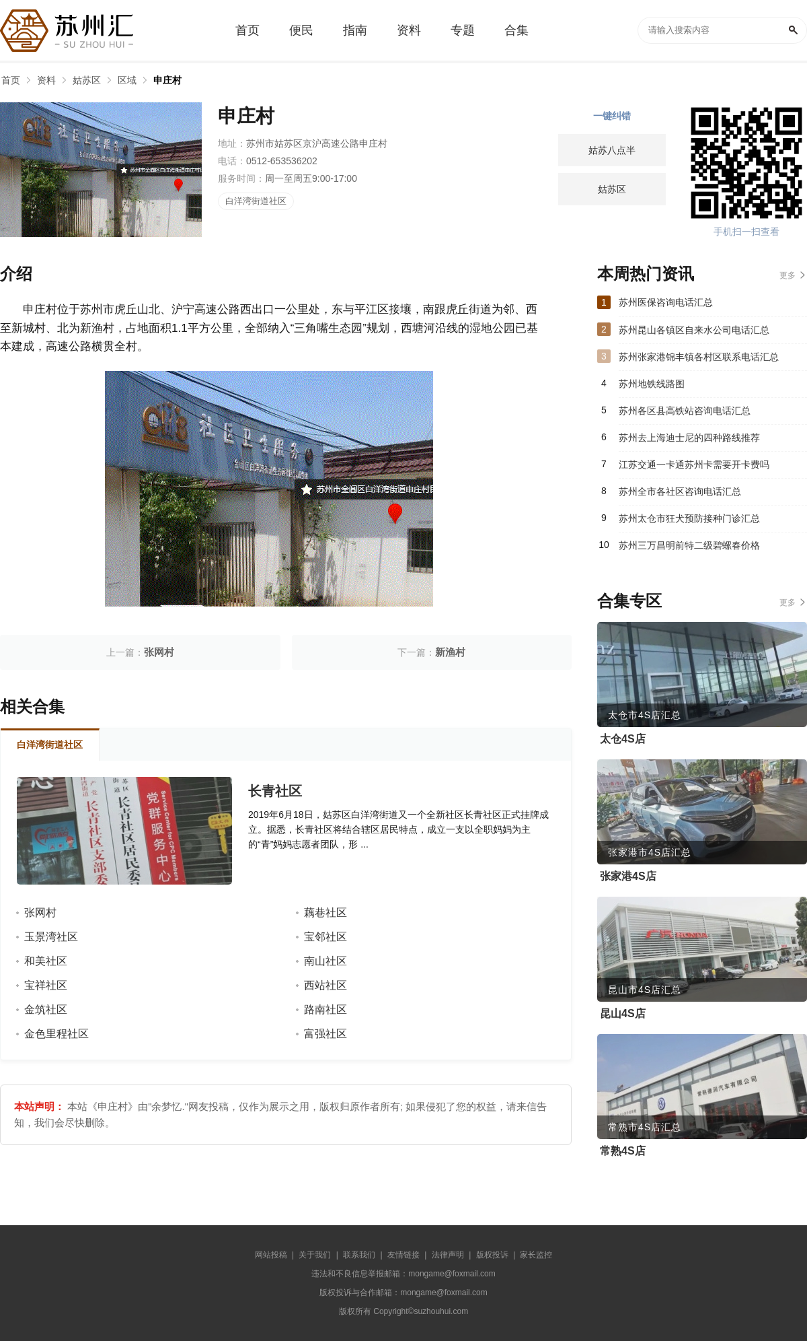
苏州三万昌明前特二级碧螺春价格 (689, 545)
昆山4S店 (623, 1013)
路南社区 (325, 1009)
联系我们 (359, 1255)
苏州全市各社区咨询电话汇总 (680, 491)
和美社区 (45, 961)
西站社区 (325, 985)
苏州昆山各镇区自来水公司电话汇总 (694, 329)
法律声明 (448, 1255)
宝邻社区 (325, 936)
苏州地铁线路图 (652, 383)
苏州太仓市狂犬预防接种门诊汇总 (689, 518)
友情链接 (403, 1255)
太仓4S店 (623, 739)
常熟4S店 (623, 1151)
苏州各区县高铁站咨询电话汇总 (685, 410)
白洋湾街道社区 (255, 201)
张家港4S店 (628, 876)
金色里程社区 (56, 1033)
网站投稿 (271, 1255)
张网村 (159, 652)
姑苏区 (87, 80)
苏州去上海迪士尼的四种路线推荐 (689, 437)
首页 (10, 80)
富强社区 (325, 1033)
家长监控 (536, 1255)
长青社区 (275, 791)
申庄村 (167, 80)
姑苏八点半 (612, 150)
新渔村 (450, 652)
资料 (46, 80)
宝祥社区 (45, 985)
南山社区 (325, 961)
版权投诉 (492, 1255)
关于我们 (315, 1255)
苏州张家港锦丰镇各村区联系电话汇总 (699, 356)
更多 (787, 275)
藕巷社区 (325, 912)
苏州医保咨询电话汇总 (666, 302)
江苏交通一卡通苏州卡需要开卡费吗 (694, 464)
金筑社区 (45, 1009)
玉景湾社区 (51, 936)
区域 (127, 80)
